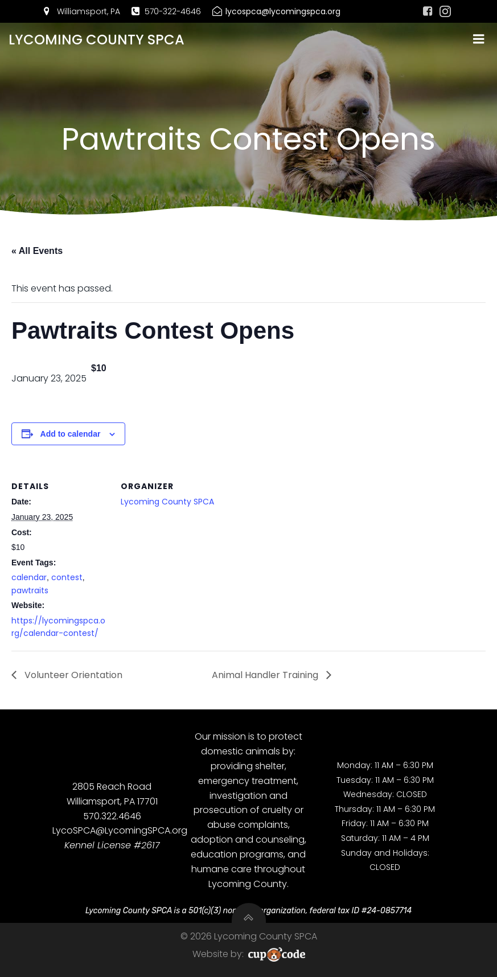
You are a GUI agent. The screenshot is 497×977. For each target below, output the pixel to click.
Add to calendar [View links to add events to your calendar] (70, 433)
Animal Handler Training (266, 675)
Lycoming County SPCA (167, 501)
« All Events (37, 251)
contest (67, 577)
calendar (29, 577)
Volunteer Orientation (72, 675)
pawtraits (29, 590)
